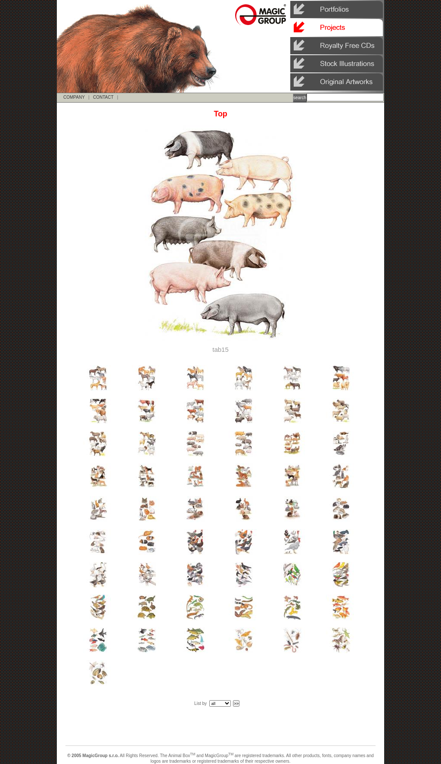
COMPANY (74, 97)
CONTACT (103, 97)
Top (220, 114)
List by (200, 703)
